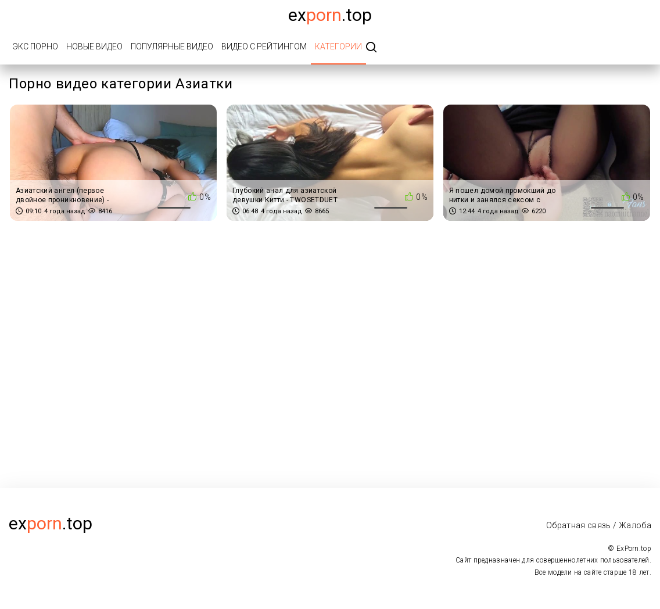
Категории (338, 46)
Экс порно (35, 46)
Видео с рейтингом (264, 46)
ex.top (50, 523)
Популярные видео (172, 46)
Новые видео (94, 46)
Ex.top (330, 15)
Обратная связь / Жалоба (598, 525)
